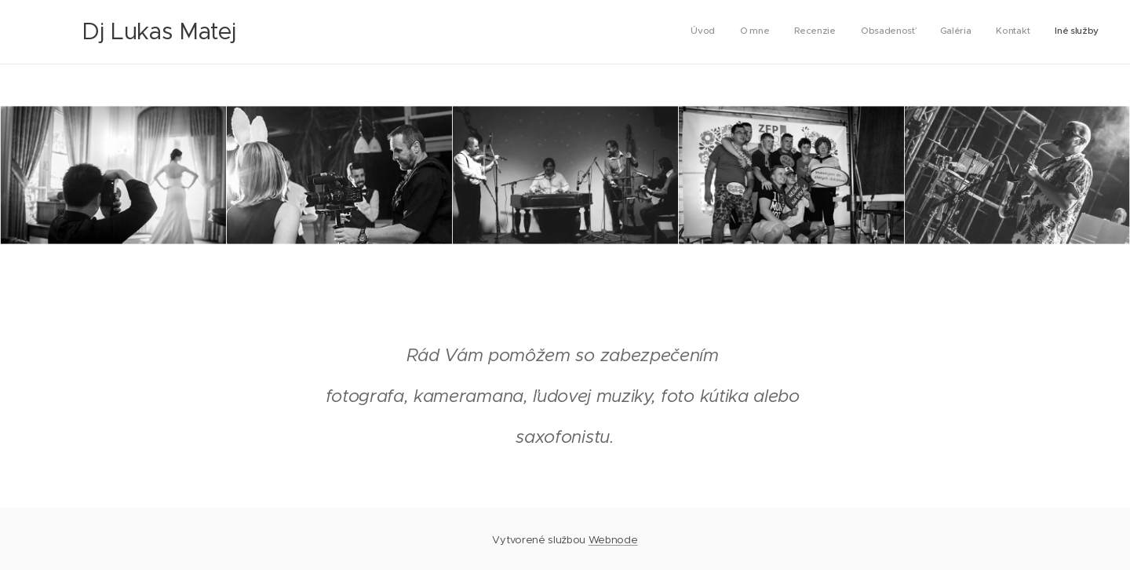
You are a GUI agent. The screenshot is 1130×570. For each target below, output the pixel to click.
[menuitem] (952, 32)
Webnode (613, 539)
